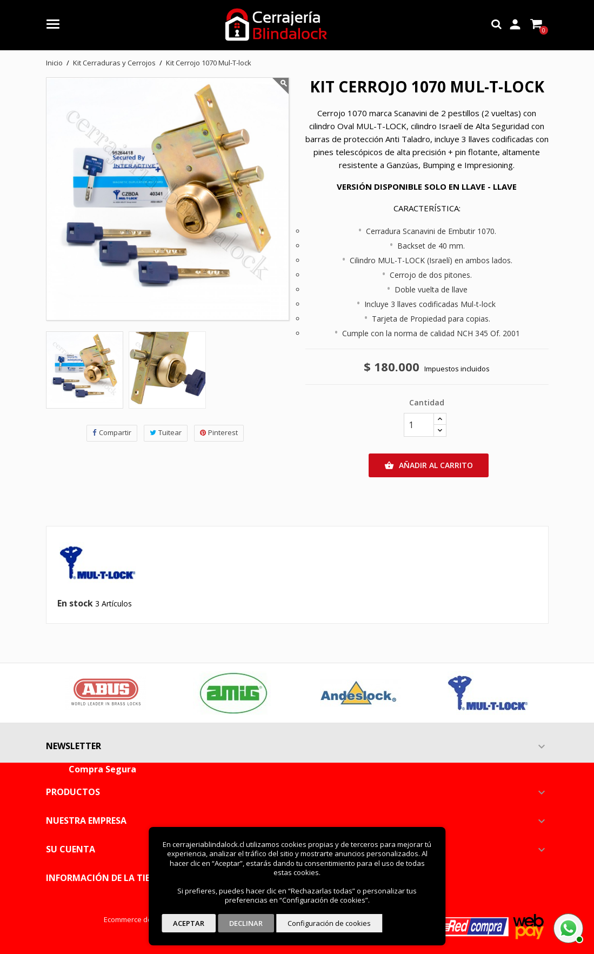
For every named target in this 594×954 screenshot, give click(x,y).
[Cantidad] (419, 425)
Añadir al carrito (428, 465)
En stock (75, 604)
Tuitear (166, 433)
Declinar (246, 923)
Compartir (111, 433)
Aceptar (188, 923)
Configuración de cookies (329, 923)
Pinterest (219, 433)
